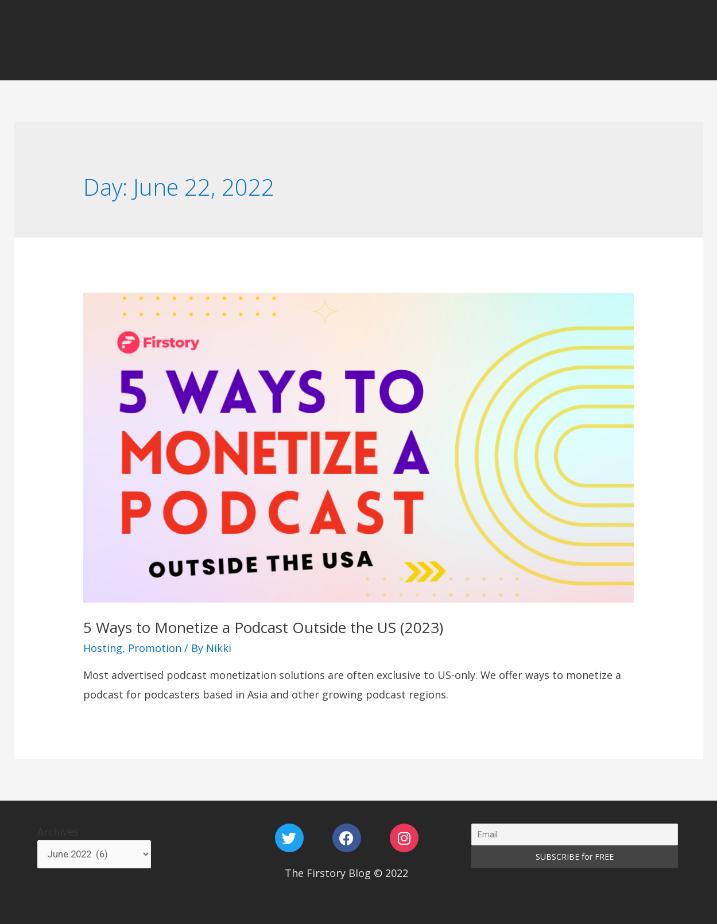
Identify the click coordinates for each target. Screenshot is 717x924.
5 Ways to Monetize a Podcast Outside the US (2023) (263, 627)
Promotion (154, 648)
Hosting (102, 648)
